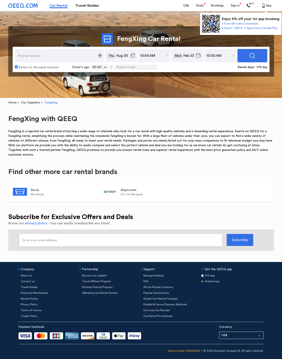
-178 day (261, 67)
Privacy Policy (29, 304)
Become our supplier (94, 275)
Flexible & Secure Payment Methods (165, 304)
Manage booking (153, 275)
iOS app (210, 275)
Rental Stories (29, 298)
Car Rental (58, 5)
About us (26, 275)
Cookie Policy (29, 316)
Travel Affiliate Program (96, 281)
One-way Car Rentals (156, 310)
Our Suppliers (30, 102)
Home (12, 102)
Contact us (28, 281)
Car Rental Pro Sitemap (157, 316)
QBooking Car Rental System (100, 293)
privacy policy (36, 223)
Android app (212, 281)
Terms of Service (31, 310)
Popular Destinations (156, 293)
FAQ (145, 281)
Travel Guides (87, 5)
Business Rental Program (97, 287)
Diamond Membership (34, 293)
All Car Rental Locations (158, 287)
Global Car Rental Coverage (160, 298)
